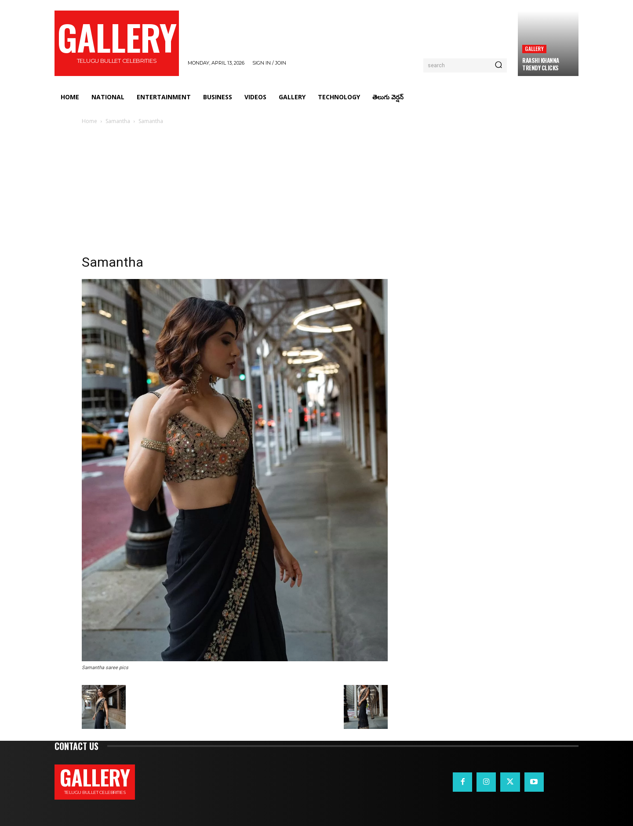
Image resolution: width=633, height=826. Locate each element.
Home (89, 121)
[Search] (498, 65)
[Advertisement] (316, 192)
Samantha (118, 121)
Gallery (534, 48)
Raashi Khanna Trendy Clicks (540, 64)
